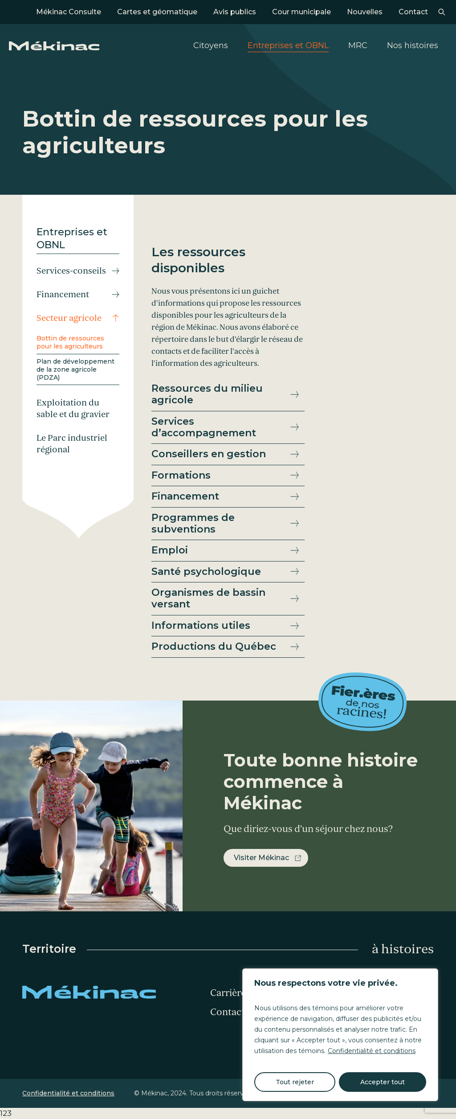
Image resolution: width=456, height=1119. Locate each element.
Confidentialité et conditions (371, 1051)
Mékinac (54, 45)
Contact (413, 12)
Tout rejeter (295, 1082)
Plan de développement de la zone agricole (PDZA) (75, 369)
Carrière (228, 993)
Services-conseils (71, 271)
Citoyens (210, 45)
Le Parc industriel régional (72, 444)
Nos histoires (412, 45)
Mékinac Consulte (68, 12)
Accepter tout (382, 1082)
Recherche (441, 12)
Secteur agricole (69, 318)
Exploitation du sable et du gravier (73, 409)
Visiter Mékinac (261, 857)
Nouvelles (365, 12)
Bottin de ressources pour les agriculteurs (70, 342)
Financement (63, 294)
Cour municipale (301, 12)
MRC (357, 45)
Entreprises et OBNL (288, 45)
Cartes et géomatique (157, 12)
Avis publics (234, 12)
